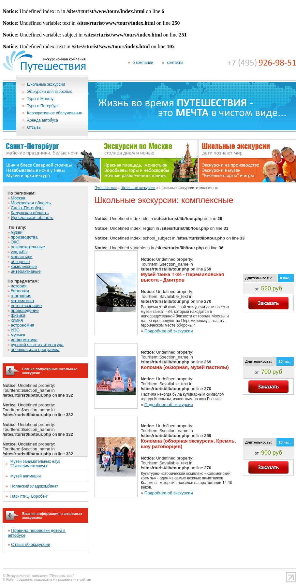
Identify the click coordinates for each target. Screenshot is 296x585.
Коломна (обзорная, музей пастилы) (185, 367)
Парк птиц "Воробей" (29, 496)
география (21, 295)
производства (24, 237)
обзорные (20, 261)
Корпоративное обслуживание (54, 113)
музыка (18, 334)
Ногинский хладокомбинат (34, 486)
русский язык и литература (37, 344)
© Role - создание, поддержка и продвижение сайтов (47, 579)
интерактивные (26, 271)
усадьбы (19, 251)
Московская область (31, 202)
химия (17, 320)
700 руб (271, 372)
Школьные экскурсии (46, 84)
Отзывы (34, 127)
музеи (16, 232)
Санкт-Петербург (27, 207)
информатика (24, 339)
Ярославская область (32, 217)
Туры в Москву (40, 98)
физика (18, 315)
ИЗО (15, 330)
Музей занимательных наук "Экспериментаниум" (35, 463)
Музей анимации (25, 476)
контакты (175, 62)
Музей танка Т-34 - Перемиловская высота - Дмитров (182, 277)
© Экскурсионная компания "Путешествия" (38, 576)
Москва (18, 198)
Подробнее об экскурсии (168, 331)
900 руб (271, 452)
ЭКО (15, 242)
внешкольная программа (35, 349)
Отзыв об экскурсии (30, 544)
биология (20, 290)
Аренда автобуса (42, 120)
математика (22, 300)
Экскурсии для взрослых (49, 91)
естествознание (26, 305)
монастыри (22, 256)
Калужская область (30, 212)
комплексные (24, 266)
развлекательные (28, 246)
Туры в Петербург (43, 106)
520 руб (271, 288)
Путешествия (106, 188)
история (18, 286)
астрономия (22, 325)
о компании (143, 62)
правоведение (25, 310)
